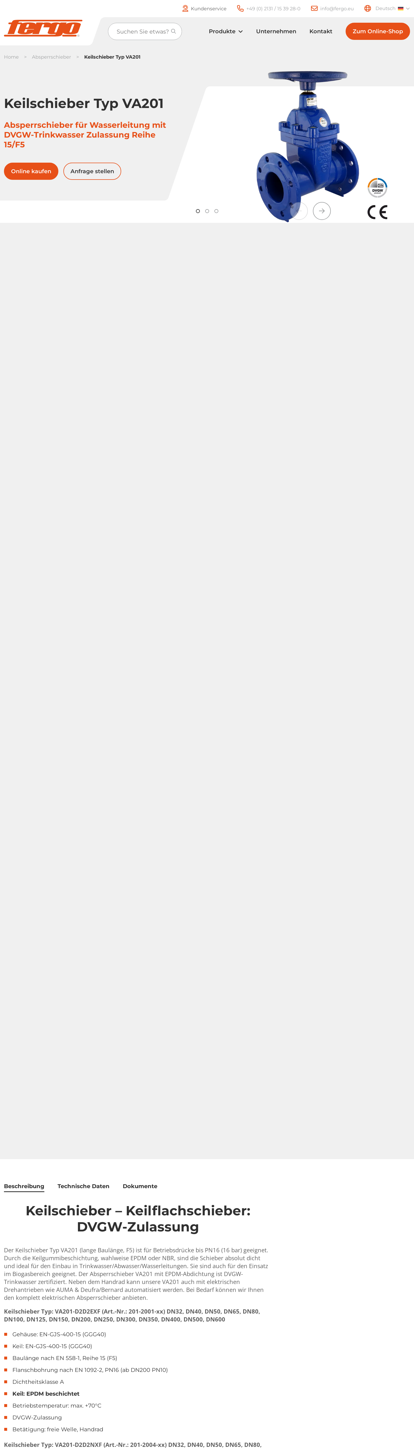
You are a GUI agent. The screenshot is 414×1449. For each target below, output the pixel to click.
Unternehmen (276, 31)
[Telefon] (263, 8)
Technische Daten (84, 1186)
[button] (322, 211)
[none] (392, 8)
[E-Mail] (327, 8)
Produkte (222, 31)
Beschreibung (24, 1186)
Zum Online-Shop (378, 31)
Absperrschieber (51, 57)
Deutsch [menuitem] (385, 8)
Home (11, 57)
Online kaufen (31, 171)
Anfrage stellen (92, 171)
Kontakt (320, 31)
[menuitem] (392, 8)
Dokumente (140, 1186)
